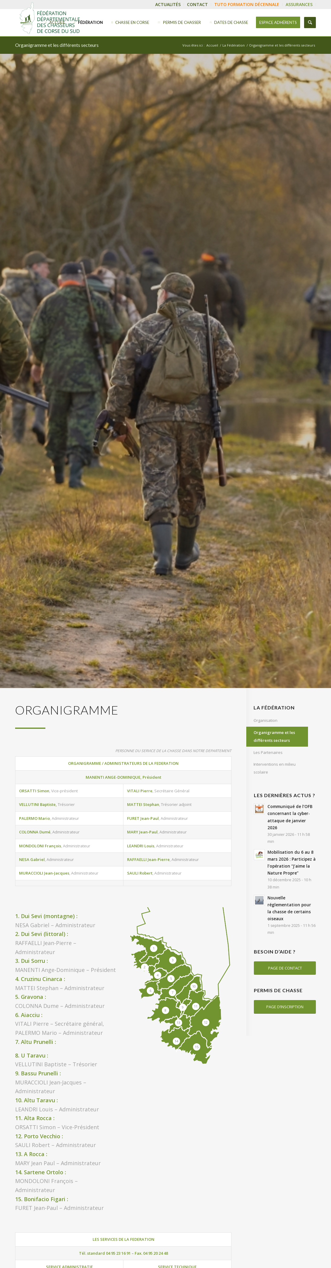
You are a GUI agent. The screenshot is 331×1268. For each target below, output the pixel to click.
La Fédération (233, 45)
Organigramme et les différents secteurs (57, 45)
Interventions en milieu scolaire (275, 768)
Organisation (265, 720)
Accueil (212, 45)
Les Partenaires (268, 752)
